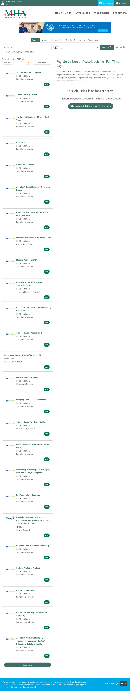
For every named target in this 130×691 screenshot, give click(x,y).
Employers (121, 3)
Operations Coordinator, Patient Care (33, 237)
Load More (27, 665)
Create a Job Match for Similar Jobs (90, 106)
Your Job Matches (73, 40)
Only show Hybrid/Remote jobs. (20, 51)
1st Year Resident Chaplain (28, 72)
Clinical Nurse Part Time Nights (30, 422)
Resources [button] (120, 13)
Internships (82, 13)
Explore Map (56, 40)
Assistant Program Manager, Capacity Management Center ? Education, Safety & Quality (30, 640)
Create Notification (42, 62)
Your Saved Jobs (91, 40)
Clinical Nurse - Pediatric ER (29, 332)
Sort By (7, 62)
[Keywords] (27, 47)
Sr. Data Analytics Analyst (28, 568)
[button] (120, 47)
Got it (123, 683)
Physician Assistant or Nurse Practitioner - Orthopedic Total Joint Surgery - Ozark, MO (33, 520)
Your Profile (102, 13)
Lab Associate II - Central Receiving (32, 545)
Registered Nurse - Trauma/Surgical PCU (23, 355)
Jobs (68, 13)
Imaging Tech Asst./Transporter (31, 399)
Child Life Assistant (25, 164)
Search (35, 40)
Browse (44, 40)
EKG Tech (20, 142)
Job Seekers (106, 3)
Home (58, 13)
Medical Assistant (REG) (27, 260)
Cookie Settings (111, 683)
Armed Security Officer (26, 94)
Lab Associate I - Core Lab (28, 495)
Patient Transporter (25, 590)
